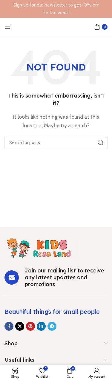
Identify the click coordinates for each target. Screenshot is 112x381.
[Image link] (40, 247)
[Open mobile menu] (7, 27)
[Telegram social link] (51, 326)
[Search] (56, 142)
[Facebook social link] (8, 326)
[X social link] (19, 326)
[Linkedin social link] (41, 326)
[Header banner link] (56, 9)
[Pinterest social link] (30, 326)
